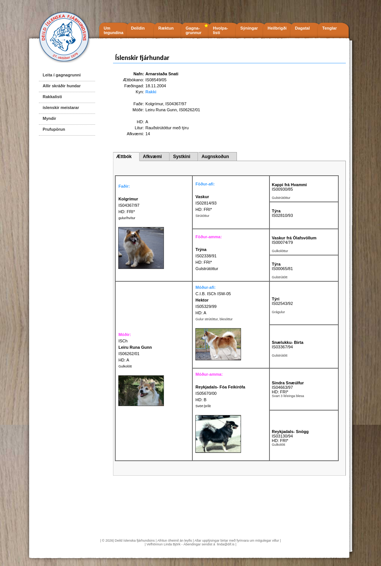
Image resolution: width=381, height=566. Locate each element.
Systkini (181, 156)
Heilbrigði (277, 28)
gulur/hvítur (126, 218)
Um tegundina (114, 30)
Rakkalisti (52, 96)
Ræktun (166, 28)
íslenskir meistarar (61, 107)
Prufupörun (54, 129)
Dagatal (302, 28)
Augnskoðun (215, 156)
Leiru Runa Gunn (161, 110)
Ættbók (123, 156)
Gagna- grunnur (193, 30)
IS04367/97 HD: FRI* (128, 205)
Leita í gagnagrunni (61, 75)
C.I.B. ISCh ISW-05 (213, 293)
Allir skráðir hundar (61, 86)
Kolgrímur (154, 104)
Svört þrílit (203, 406)
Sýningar (249, 28)
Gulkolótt (125, 366)
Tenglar (329, 28)
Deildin (138, 28)
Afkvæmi (152, 156)
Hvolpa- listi (220, 30)
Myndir (49, 118)
